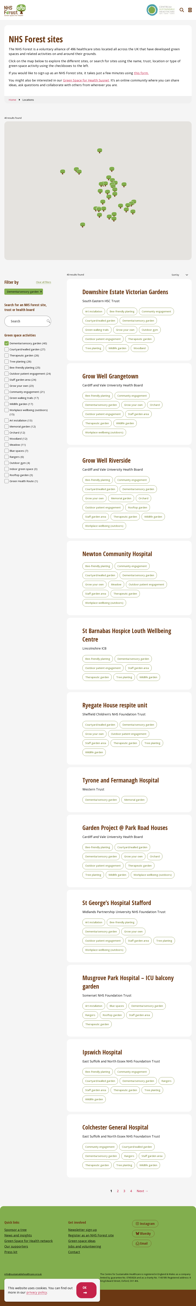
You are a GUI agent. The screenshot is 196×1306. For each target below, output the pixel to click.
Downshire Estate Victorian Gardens (125, 292)
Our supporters (16, 1246)
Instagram (145, 1223)
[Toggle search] (182, 10)
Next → (142, 1191)
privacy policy (36, 1292)
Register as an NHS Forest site (91, 1235)
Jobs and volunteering (84, 1246)
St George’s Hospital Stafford (116, 903)
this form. (141, 73)
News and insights (18, 1235)
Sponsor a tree (15, 1230)
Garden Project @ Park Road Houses (125, 828)
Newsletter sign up (82, 1230)
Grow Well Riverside (106, 460)
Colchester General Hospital (115, 1127)
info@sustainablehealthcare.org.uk (23, 1274)
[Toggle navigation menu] (190, 10)
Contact (74, 1252)
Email (142, 1243)
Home (12, 99)
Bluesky (143, 1233)
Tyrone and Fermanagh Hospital (120, 780)
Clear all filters (43, 282)
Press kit (10, 1252)
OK (84, 1287)
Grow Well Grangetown (110, 376)
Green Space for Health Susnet (86, 80)
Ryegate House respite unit (114, 705)
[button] (79, 172)
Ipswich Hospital (102, 1052)
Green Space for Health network (28, 1241)
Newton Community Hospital (117, 554)
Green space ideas (81, 1241)
